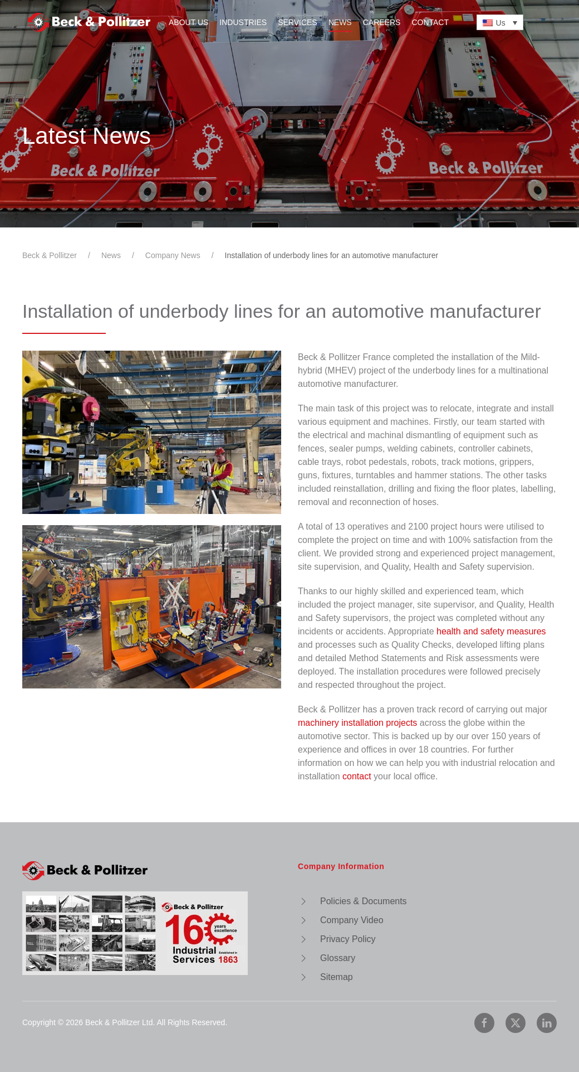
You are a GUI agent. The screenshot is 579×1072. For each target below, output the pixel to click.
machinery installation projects (357, 722)
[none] (500, 22)
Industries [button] (243, 22)
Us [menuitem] (501, 22)
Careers (382, 22)
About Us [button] (188, 22)
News (340, 22)
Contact (430, 22)
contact (356, 776)
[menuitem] (500, 22)
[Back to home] (89, 22)
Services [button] (297, 22)
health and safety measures (491, 631)
